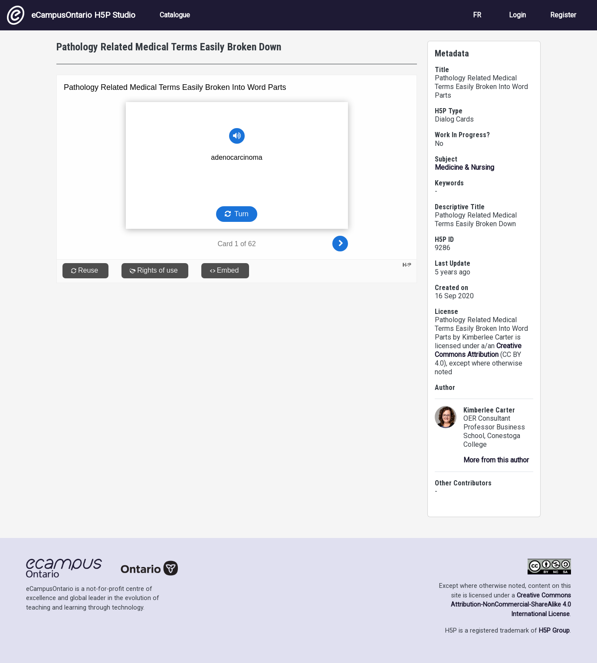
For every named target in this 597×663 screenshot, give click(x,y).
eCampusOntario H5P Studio (71, 15)
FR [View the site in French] (477, 15)
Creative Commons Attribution (478, 350)
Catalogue (175, 15)
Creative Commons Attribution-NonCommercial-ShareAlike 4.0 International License (511, 605)
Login (517, 15)
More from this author (496, 460)
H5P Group (554, 630)
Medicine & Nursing (464, 167)
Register (563, 15)
